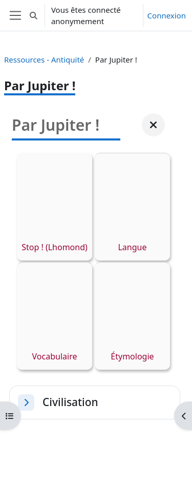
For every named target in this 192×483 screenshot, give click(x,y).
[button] (33, 15)
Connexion (166, 15)
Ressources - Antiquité (44, 59)
